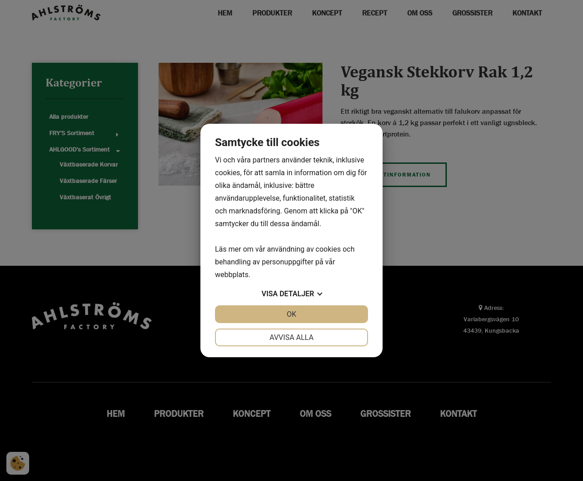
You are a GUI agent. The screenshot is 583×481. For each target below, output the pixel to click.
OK (291, 314)
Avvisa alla (292, 337)
